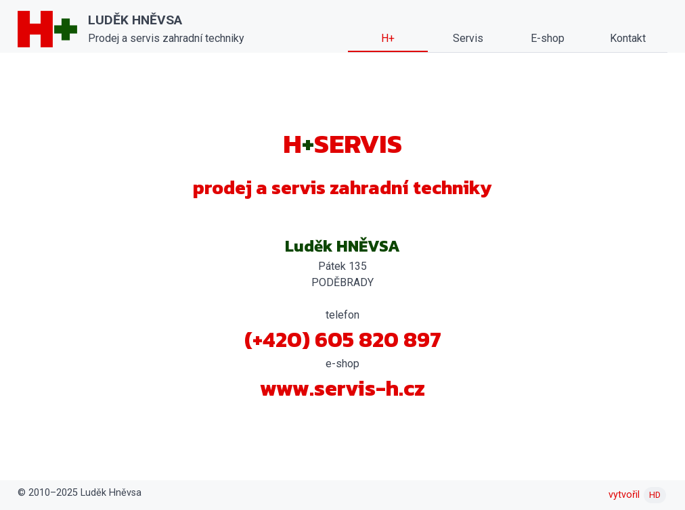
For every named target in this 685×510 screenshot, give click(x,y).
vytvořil (637, 495)
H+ (388, 38)
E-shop (548, 38)
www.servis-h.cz (342, 388)
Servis (468, 38)
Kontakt (628, 38)
